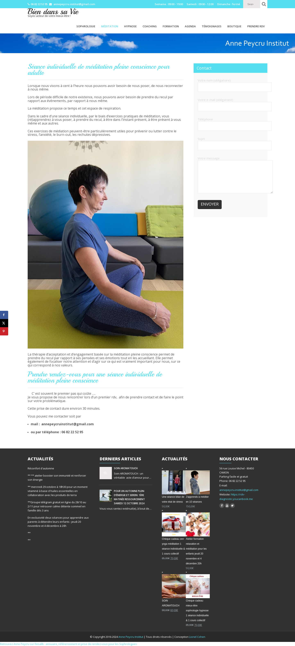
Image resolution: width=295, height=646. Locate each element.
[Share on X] (4, 323)
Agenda (190, 26)
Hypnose (130, 26)
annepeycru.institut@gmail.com (238, 490)
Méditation (109, 26)
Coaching (150, 26)
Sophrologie (85, 26)
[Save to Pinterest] (4, 331)
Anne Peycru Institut (131, 637)
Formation (171, 26)
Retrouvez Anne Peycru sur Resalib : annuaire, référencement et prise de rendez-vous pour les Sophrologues (68, 644)
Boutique (234, 26)
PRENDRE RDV (256, 26)
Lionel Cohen (197, 637)
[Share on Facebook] (4, 315)
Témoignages (211, 26)
